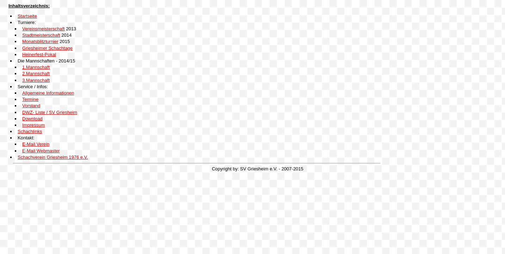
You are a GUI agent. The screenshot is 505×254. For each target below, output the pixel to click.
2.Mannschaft (36, 73)
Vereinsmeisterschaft (43, 28)
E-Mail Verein (35, 144)
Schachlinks (30, 131)
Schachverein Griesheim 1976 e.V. (53, 157)
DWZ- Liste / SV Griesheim (49, 112)
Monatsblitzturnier (40, 41)
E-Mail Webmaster (41, 150)
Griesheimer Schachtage (47, 48)
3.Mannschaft (36, 80)
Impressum (33, 125)
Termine (30, 99)
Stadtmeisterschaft (41, 35)
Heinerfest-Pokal (39, 54)
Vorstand (31, 105)
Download (32, 118)
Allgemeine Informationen (48, 93)
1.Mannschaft (36, 67)
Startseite (27, 16)
